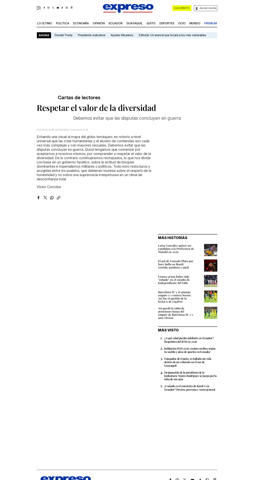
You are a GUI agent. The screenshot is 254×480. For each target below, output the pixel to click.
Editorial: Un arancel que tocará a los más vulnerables (172, 35)
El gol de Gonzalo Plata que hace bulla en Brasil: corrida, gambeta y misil (175, 264)
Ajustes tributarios (122, 35)
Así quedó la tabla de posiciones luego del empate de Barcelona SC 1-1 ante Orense (175, 313)
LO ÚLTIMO (44, 23)
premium (210, 23)
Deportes (166, 23)
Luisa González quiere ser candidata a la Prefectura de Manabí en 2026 (176, 249)
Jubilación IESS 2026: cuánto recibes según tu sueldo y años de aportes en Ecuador (190, 350)
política (62, 23)
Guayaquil (134, 23)
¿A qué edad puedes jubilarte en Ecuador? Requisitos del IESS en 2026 (189, 339)
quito (151, 23)
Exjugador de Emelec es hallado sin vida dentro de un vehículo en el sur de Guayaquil (187, 362)
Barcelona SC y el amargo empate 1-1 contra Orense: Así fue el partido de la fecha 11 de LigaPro (175, 296)
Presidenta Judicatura (91, 35)
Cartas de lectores (79, 97)
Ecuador (116, 23)
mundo (194, 23)
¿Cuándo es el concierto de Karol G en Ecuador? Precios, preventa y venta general (189, 387)
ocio (182, 23)
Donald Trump (63, 35)
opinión (99, 23)
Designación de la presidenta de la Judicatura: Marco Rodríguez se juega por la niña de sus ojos (190, 376)
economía (81, 23)
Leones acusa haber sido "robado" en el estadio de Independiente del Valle (174, 280)
